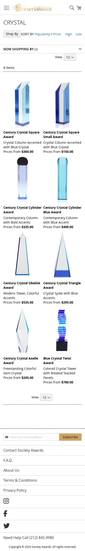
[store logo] (32, 7)
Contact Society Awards (23, 450)
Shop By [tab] (12, 34)
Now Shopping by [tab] (18, 49)
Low (79, 34)
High (68, 34)
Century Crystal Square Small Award (61, 134)
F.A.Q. (7, 460)
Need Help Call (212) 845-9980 (28, 537)
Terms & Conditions (20, 480)
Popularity (42, 34)
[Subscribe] (70, 437)
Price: (57, 34)
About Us (11, 470)
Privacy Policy (15, 490)
